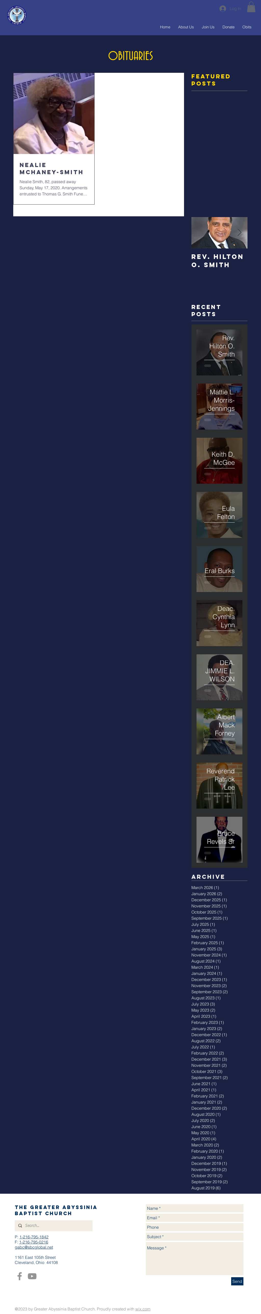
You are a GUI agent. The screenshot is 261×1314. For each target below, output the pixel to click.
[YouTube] (32, 1276)
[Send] (237, 1281)
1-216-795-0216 (33, 1242)
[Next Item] (239, 233)
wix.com (142, 1308)
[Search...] (53, 1225)
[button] (251, 7)
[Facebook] (19, 1276)
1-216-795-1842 (33, 1236)
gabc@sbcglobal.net (34, 1247)
